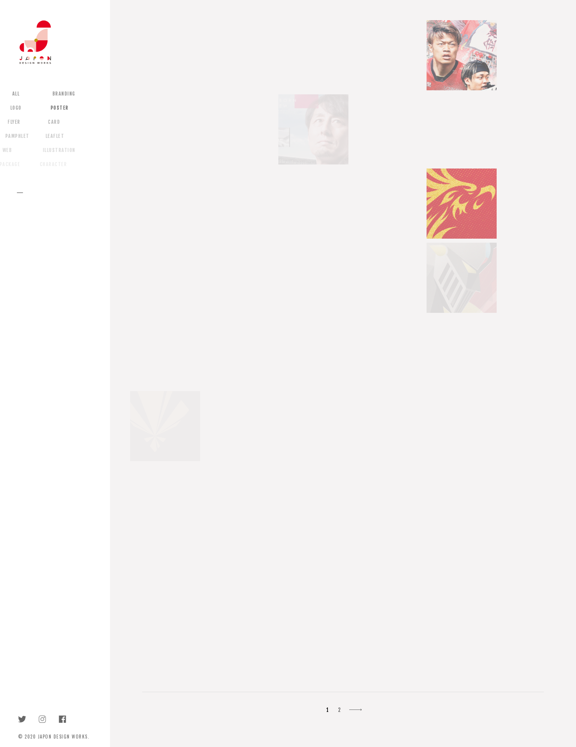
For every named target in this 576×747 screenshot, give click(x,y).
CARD (51, 122)
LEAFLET (51, 136)
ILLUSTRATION (55, 150)
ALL (13, 94)
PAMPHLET (14, 136)
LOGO (12, 108)
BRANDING (61, 94)
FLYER (10, 122)
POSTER (56, 108)
